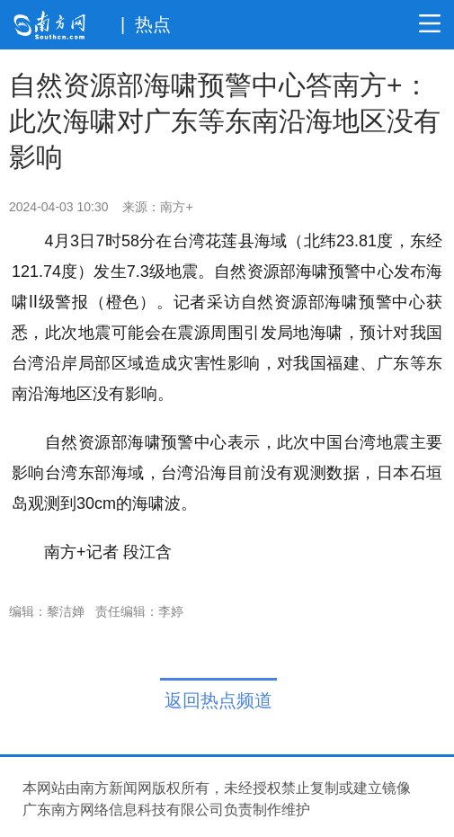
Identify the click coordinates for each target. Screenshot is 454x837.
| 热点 (145, 24)
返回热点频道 (218, 700)
